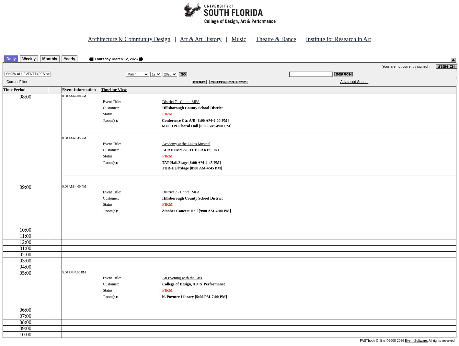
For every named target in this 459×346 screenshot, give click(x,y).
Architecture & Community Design (129, 39)
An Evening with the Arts (182, 278)
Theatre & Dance (276, 39)
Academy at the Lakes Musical (186, 144)
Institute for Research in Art (338, 39)
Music (239, 39)
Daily (11, 59)
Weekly (29, 59)
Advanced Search (354, 82)
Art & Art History (201, 39)
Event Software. (416, 340)
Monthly (49, 59)
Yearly (69, 59)
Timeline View (114, 89)
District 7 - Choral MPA (181, 101)
